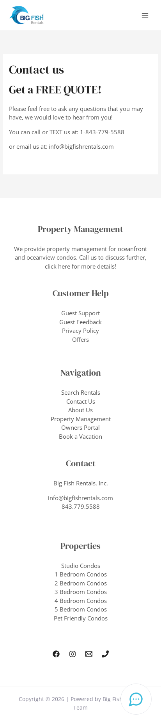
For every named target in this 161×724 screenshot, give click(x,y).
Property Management (81, 419)
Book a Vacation (80, 436)
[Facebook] (56, 653)
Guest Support (80, 313)
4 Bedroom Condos (81, 601)
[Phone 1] (105, 653)
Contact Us (80, 401)
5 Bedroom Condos (81, 609)
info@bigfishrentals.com (81, 146)
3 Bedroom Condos (81, 592)
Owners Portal (80, 427)
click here (57, 266)
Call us (88, 257)
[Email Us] (88, 653)
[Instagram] (72, 653)
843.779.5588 (81, 506)
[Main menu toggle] (145, 15)
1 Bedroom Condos (81, 574)
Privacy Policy (80, 330)
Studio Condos (80, 565)
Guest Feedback (80, 322)
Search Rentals (80, 392)
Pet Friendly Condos (81, 618)
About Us (80, 410)
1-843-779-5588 (102, 132)
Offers (80, 339)
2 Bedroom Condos (81, 583)
